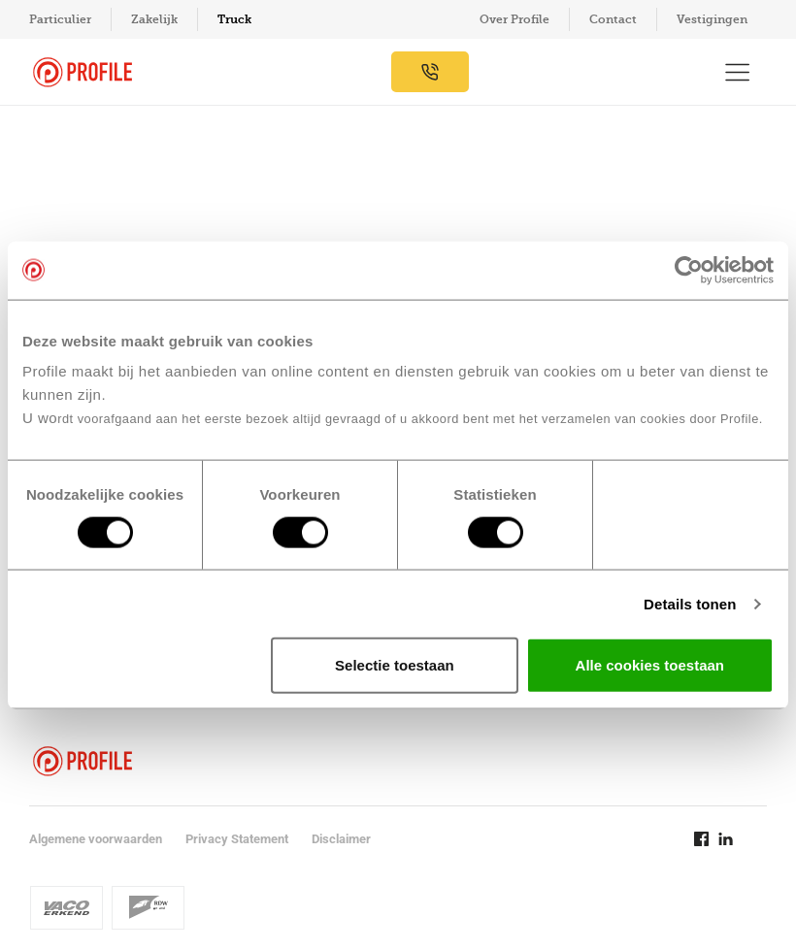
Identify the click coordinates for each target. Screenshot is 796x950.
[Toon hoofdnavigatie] (738, 71)
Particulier (60, 19)
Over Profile (514, 19)
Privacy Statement (236, 839)
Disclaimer (341, 839)
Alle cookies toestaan (650, 665)
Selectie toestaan (394, 665)
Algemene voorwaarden (95, 839)
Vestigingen (712, 19)
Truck (234, 19)
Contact (613, 19)
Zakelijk (154, 19)
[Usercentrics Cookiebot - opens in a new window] (689, 269)
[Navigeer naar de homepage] (82, 72)
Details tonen (690, 603)
